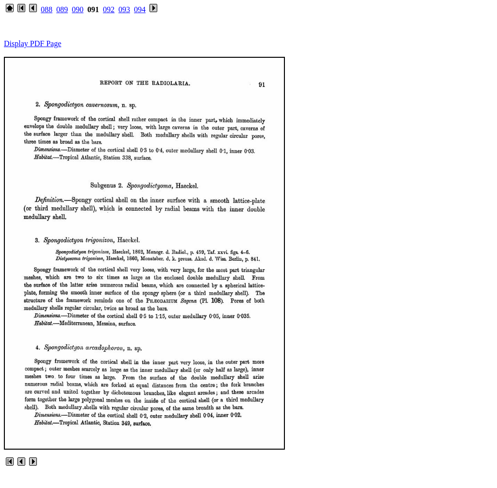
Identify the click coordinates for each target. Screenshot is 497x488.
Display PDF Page (32, 43)
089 (62, 9)
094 (140, 9)
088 (46, 9)
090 (77, 9)
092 (109, 9)
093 (124, 9)
